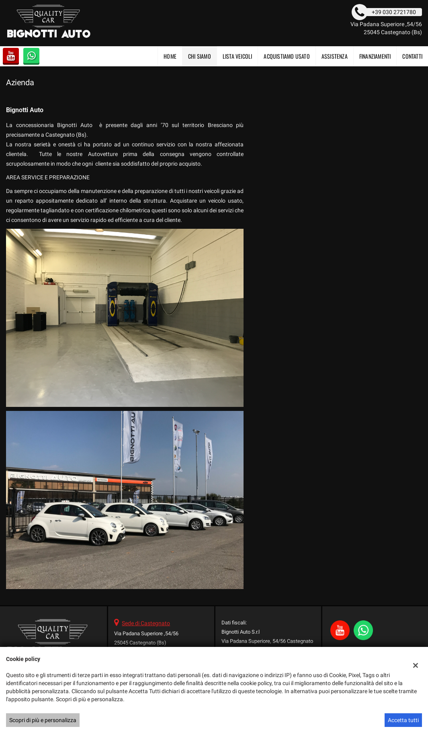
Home (170, 56)
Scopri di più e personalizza (42, 720)
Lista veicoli (237, 56)
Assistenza (335, 56)
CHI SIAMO (199, 56)
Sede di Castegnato (146, 623)
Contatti (412, 56)
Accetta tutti (403, 720)
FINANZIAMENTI (375, 56)
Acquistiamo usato (286, 56)
